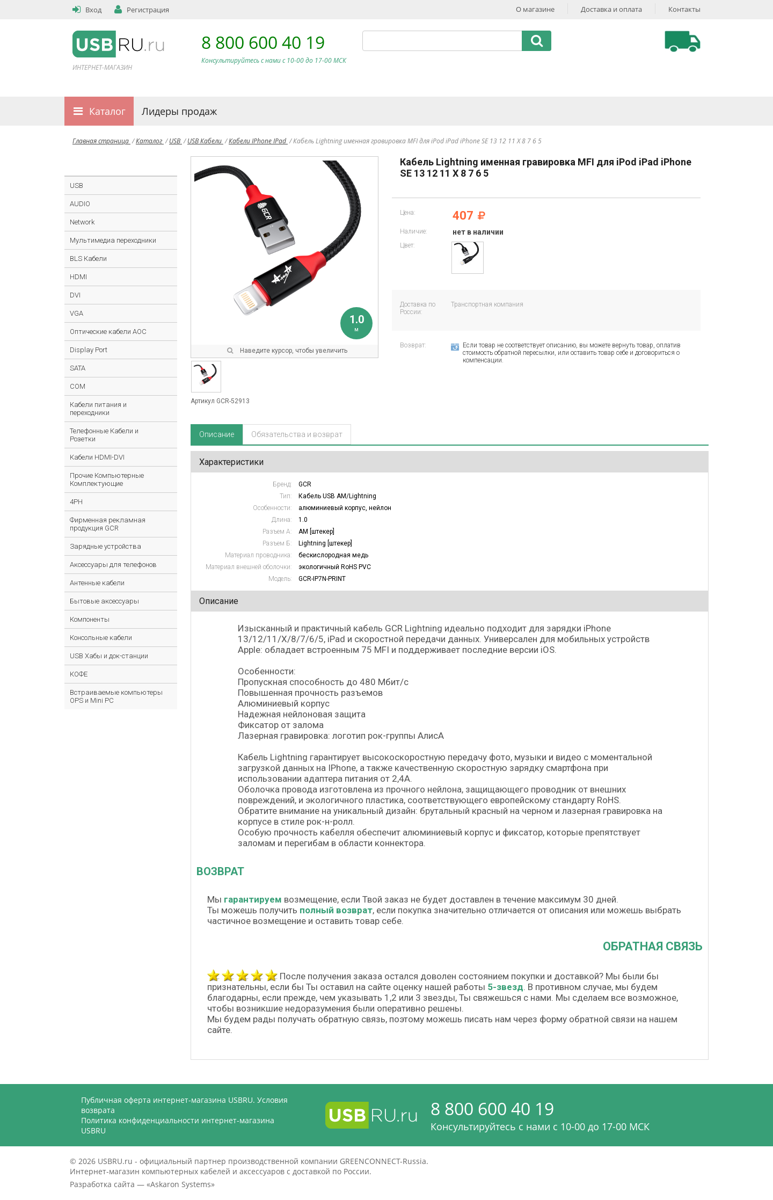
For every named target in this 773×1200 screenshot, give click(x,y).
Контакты (684, 9)
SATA (77, 368)
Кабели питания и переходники (98, 409)
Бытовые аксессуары (104, 601)
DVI (75, 295)
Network (82, 222)
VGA (76, 313)
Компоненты (90, 619)
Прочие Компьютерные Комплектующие (107, 479)
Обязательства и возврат (296, 434)
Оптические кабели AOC (108, 332)
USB (175, 141)
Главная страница (101, 141)
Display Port (88, 350)
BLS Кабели (88, 258)
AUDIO (80, 204)
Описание (216, 434)
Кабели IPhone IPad (258, 141)
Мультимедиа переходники (113, 240)
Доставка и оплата (611, 9)
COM (77, 386)
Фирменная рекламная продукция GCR (107, 524)
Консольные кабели (101, 638)
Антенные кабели (97, 583)
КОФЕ (78, 674)
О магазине (535, 9)
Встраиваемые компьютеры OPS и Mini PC (116, 696)
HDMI (78, 277)
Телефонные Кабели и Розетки (104, 435)
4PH (76, 502)
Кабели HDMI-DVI (97, 457)
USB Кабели (205, 141)
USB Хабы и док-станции (109, 656)
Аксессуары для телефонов (113, 565)
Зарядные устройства (105, 546)
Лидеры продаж (179, 111)
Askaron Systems (180, 1184)
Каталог (107, 111)
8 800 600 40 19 (263, 42)
